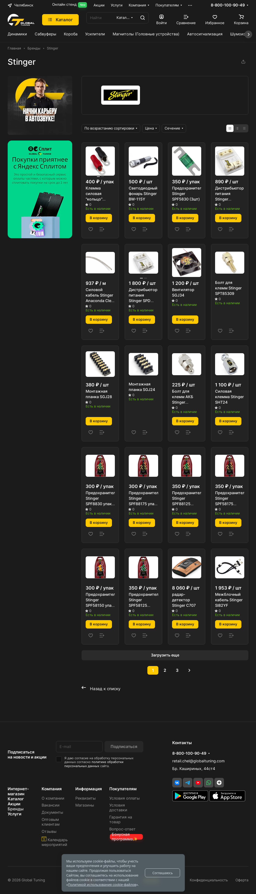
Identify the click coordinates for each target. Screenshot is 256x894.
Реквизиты (85, 798)
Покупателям (123, 788)
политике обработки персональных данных (93, 764)
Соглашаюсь (162, 873)
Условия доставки (118, 807)
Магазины (84, 805)
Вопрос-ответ (122, 829)
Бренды (16, 809)
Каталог (16, 798)
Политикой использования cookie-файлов (102, 884)
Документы (52, 812)
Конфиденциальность (209, 880)
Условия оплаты (124, 798)
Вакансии (51, 805)
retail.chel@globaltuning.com (198, 761)
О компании (53, 798)
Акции (14, 804)
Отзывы (49, 831)
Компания (52, 788)
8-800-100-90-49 (228, 5)
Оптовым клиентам (51, 822)
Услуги (14, 814)
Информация (88, 788)
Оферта (241, 880)
